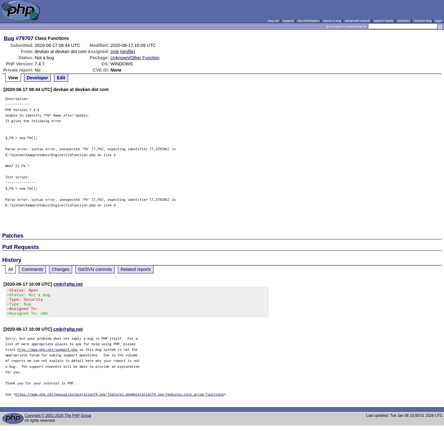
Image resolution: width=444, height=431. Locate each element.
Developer (37, 77)
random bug (423, 21)
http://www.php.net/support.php (47, 355)
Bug (9, 38)
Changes (61, 269)
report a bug (332, 21)
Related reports (136, 269)
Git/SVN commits (95, 269)
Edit (61, 77)
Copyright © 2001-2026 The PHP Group (57, 421)
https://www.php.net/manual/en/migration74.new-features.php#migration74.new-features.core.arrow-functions (119, 400)
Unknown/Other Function (134, 57)
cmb (114, 51)
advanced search (357, 21)
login (438, 21)
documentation (308, 21)
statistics (403, 21)
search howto (383, 21)
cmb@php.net (68, 284)
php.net (273, 21)
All (10, 269)
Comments (32, 269)
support (288, 21)
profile (127, 51)
